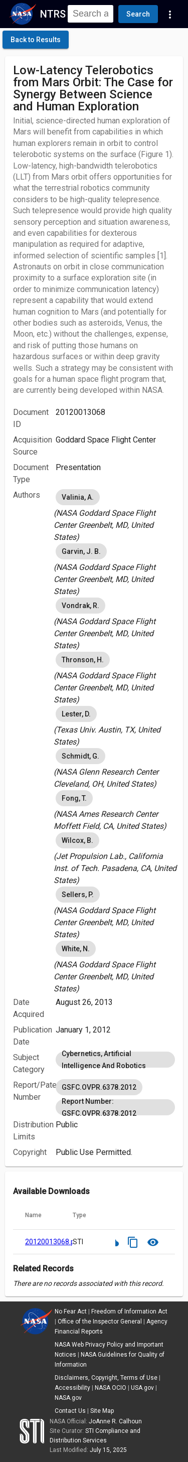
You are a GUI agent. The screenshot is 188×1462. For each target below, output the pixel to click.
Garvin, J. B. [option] (81, 551)
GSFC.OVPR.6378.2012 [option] (99, 1087)
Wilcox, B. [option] (77, 840)
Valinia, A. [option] (78, 497)
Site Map (102, 1410)
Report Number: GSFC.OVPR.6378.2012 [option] (115, 1107)
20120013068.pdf (53, 1242)
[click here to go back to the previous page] (36, 40)
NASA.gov (68, 1397)
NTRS (53, 14)
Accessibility (72, 1387)
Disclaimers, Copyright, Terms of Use (106, 1377)
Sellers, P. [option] (78, 895)
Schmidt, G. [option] (80, 756)
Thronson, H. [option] (83, 660)
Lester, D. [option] (76, 714)
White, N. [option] (76, 949)
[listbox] (115, 515)
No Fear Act (71, 1311)
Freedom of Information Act (129, 1311)
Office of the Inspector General (100, 1321)
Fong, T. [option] (74, 798)
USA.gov (142, 1387)
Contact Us (70, 1410)
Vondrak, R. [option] (80, 606)
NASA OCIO (110, 1387)
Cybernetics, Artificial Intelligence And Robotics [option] (115, 1060)
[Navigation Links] (170, 14)
